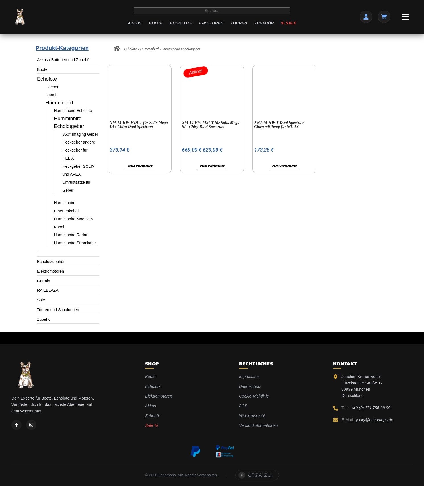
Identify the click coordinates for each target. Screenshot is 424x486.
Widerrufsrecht (252, 415)
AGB (243, 406)
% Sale (289, 23)
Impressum (249, 376)
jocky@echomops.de (374, 419)
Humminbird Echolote (73, 110)
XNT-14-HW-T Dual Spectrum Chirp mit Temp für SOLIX (279, 125)
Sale (41, 300)
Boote (156, 23)
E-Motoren (211, 23)
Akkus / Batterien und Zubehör (64, 59)
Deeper (52, 87)
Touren (238, 23)
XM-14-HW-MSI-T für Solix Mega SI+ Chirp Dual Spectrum (210, 125)
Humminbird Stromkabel (75, 243)
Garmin (52, 95)
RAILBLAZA (47, 290)
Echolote (181, 23)
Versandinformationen (258, 425)
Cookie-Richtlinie (254, 396)
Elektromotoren (50, 271)
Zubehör (264, 23)
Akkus (135, 23)
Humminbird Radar (70, 235)
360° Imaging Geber (80, 134)
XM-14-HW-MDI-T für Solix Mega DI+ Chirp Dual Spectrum (139, 125)
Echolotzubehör (51, 261)
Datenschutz (250, 386)
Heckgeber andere (78, 142)
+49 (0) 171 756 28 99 (370, 408)
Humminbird (59, 103)
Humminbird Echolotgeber (181, 49)
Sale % (151, 425)
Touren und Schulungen (58, 309)
